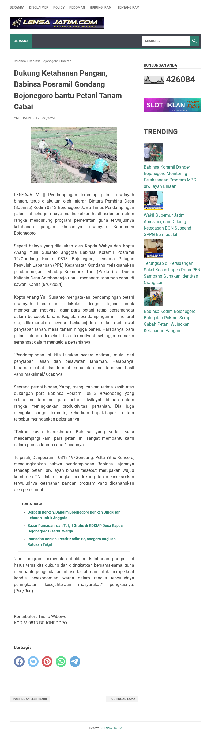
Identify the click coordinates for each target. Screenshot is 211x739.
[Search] (166, 41)
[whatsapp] (61, 661)
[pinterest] (47, 661)
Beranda (17, 7)
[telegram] (75, 661)
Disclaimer (38, 7)
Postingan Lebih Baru (30, 699)
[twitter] (33, 661)
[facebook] (19, 661)
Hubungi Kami (101, 7)
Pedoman (77, 7)
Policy (59, 7)
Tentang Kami (129, 7)
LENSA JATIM (112, 728)
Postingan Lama (122, 699)
